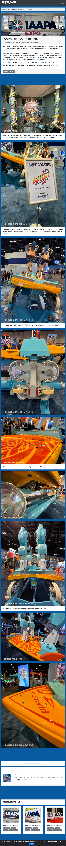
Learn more (57, 841)
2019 (49, 62)
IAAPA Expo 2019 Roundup (32, 826)
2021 (43, 62)
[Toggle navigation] (62, 2)
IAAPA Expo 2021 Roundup (54, 826)
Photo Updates (12, 9)
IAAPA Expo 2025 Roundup (10, 826)
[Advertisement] (33, 79)
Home (4, 9)
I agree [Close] (31, 843)
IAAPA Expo (5, 42)
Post (6, 71)
